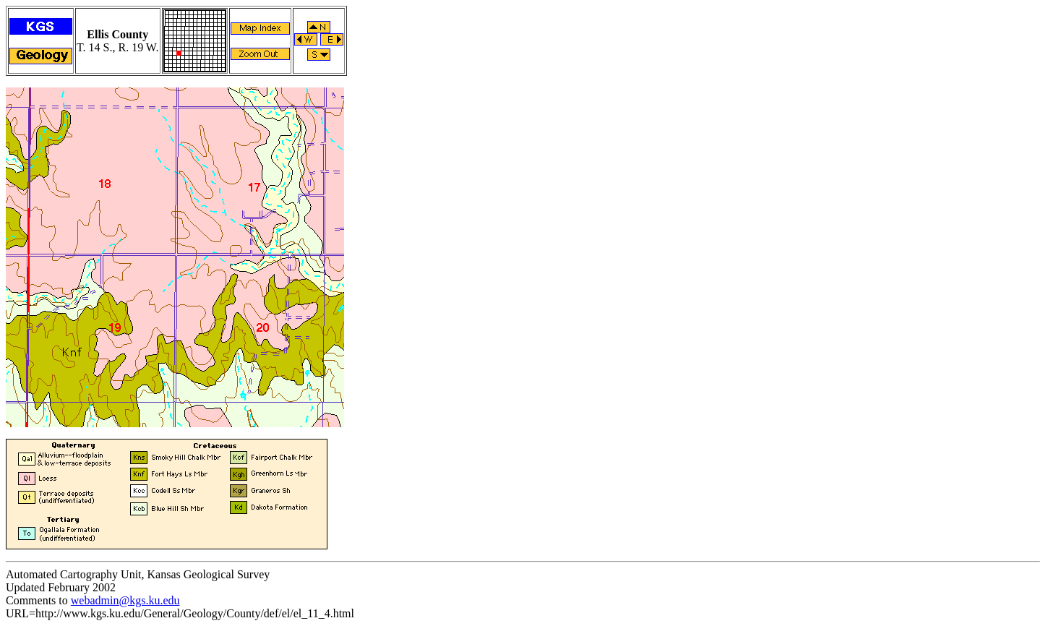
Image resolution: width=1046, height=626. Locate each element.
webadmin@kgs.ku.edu (125, 600)
